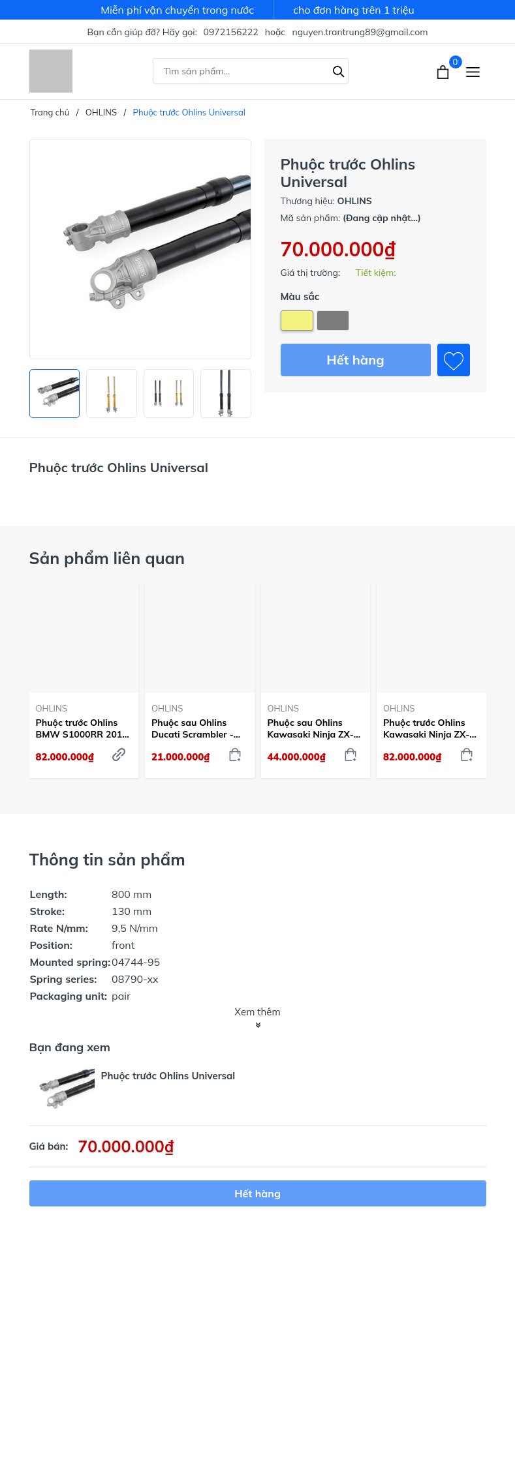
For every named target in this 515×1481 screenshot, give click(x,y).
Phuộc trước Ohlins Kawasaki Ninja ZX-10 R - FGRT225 (426, 728)
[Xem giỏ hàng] (444, 71)
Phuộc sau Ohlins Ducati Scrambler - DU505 (192, 728)
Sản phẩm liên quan (107, 558)
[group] (140, 249)
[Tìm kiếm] (338, 69)
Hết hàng (355, 360)
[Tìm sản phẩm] (251, 71)
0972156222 (231, 32)
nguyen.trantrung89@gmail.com (360, 32)
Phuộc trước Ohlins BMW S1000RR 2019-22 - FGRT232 (84, 728)
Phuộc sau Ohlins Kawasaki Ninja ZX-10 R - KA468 (311, 728)
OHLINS (51, 708)
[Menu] (473, 71)
